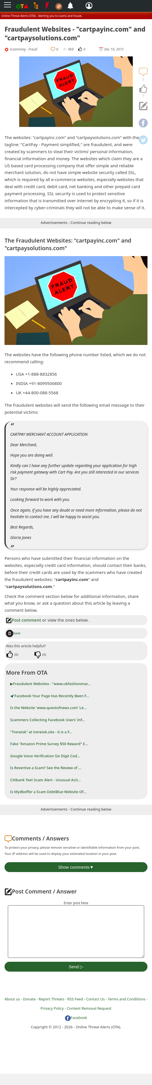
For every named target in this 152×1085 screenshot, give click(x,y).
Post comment (23, 620)
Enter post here (76, 903)
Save (13, 633)
